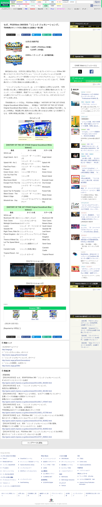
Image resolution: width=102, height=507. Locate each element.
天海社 (81, 458)
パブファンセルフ (85, 470)
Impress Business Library (27, 465)
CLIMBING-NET (47, 476)
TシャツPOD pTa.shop (86, 476)
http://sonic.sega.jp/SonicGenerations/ (16, 360)
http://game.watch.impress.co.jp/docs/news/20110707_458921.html (27, 437)
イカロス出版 (63, 456)
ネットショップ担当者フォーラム (29, 461)
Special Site (79, 56)
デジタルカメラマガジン (9, 480)
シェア (27, 34)
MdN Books (64, 476)
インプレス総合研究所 (9, 465)
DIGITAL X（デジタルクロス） (28, 471)
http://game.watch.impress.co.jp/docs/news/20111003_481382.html (27, 391)
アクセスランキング (81, 24)
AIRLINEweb (65, 458)
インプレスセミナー (26, 468)
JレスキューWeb (66, 468)
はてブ (38, 34)
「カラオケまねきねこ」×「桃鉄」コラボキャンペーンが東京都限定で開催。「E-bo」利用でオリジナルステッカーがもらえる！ (90, 172)
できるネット (6, 483)
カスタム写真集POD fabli (87, 479)
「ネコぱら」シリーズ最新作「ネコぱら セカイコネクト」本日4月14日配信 (90, 134)
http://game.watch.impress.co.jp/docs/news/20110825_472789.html (27, 413)
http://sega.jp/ (7, 349)
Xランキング (79, 78)
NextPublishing (24, 482)
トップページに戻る (34, 443)
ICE (79, 456)
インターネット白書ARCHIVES (11, 486)
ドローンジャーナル (8, 471)
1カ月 (97, 26)
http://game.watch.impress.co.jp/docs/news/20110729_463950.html (27, 429)
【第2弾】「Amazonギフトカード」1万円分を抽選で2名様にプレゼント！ (90, 330)
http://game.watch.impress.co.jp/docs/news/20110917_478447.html (27, 402)
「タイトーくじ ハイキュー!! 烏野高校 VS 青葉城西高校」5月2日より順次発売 (90, 240)
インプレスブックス (26, 479)
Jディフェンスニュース (68, 461)
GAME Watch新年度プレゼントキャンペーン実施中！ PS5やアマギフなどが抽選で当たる (87, 317)
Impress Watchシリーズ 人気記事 (86, 283)
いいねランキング (94, 81)
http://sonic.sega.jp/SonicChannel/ (14, 355)
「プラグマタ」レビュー (89, 104)
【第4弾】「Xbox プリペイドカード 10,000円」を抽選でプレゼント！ (90, 345)
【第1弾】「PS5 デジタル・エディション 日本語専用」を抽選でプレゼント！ (90, 323)
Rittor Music (44, 456)
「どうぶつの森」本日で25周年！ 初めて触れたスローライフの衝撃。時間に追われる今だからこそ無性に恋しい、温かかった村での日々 (90, 126)
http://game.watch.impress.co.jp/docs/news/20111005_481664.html (27, 383)
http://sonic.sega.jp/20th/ (11, 366)
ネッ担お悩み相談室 (8, 474)
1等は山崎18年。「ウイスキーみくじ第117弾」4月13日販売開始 (90, 180)
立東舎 (45, 468)
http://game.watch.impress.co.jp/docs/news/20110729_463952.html (27, 421)
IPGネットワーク (82, 473)
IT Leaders (6, 468)
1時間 (74, 26)
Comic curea (83, 461)
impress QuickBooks (85, 465)
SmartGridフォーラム (26, 458)
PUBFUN (80, 468)
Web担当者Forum (7, 461)
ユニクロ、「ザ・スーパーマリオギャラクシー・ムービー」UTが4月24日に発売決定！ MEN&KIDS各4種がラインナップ (90, 232)
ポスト (12, 34)
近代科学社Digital (48, 482)
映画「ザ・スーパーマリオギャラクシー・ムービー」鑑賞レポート (90, 190)
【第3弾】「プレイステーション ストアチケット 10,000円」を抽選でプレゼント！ (90, 338)
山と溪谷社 (44, 471)
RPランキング (78, 81)
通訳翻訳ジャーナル (67, 465)
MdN (60, 474)
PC (47, 9)
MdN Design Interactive (67, 480)
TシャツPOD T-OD (49, 465)
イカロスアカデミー (67, 471)
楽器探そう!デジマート (49, 461)
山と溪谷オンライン (48, 473)
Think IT (5, 458)
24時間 (82, 26)
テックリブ (62, 483)
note (48, 34)
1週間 (89, 26)
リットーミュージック (49, 458)
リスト (18, 34)
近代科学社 (44, 480)
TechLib (63, 485)
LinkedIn (59, 34)
